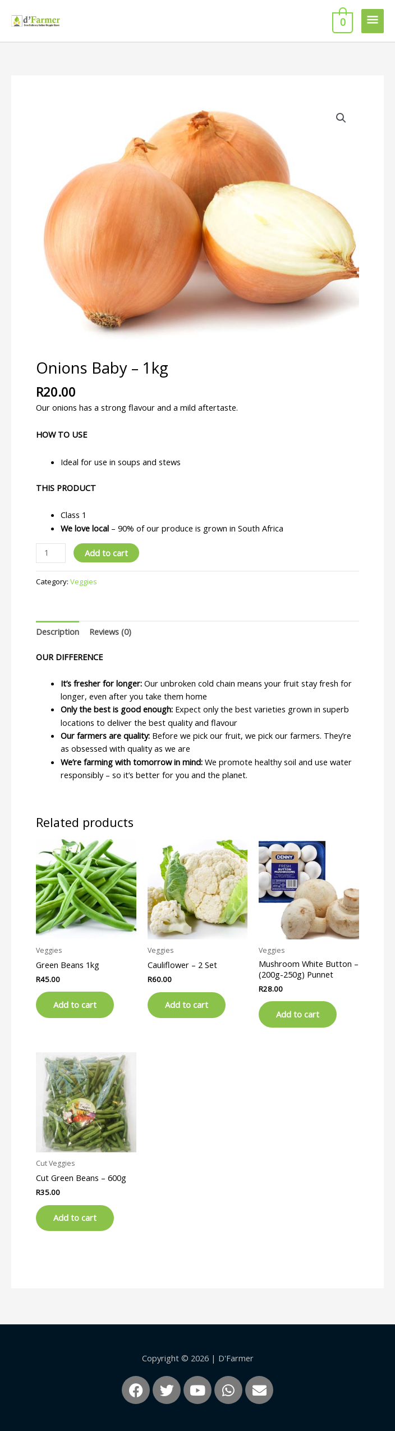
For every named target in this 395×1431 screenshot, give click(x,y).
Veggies (83, 581)
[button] (341, 118)
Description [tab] (57, 631)
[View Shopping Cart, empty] (341, 20)
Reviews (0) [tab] (110, 631)
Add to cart (106, 552)
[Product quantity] (51, 553)
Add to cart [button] (77, 1005)
